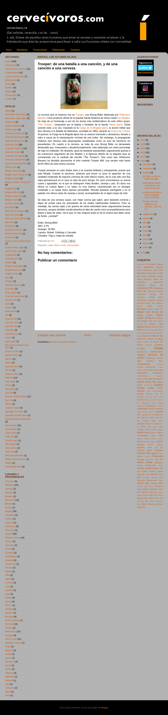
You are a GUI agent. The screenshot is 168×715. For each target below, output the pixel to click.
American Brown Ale (14, 141)
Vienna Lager (11, 440)
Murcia (8, 601)
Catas (50, 245)
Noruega (9, 616)
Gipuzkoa (9, 545)
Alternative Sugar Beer (16, 118)
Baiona (139, 306)
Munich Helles (11, 355)
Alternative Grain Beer (15, 114)
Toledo (8, 669)
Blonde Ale (10, 226)
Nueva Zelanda (12, 620)
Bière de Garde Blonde (16, 218)
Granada (9, 553)
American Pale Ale (14, 148)
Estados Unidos (12, 537)
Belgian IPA (10, 188)
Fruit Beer (9, 289)
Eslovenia (9, 530)
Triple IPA (9, 436)
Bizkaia (8, 504)
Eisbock (9, 262)
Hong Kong (10, 564)
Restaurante (150, 465)
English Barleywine (14, 266)
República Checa (13, 643)
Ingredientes (146, 415)
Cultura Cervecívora (14, 76)
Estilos (8, 84)
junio (145, 227)
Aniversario (142, 300)
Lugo (7, 594)
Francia (8, 541)
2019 (143, 148)
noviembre (148, 168)
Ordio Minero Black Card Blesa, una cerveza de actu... (151, 185)
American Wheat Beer (15, 159)
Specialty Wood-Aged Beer (18, 419)
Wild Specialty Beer (14, 455)
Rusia (8, 646)
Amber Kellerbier (13, 126)
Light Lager (10, 341)
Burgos (8, 507)
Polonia (8, 628)
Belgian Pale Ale (13, 192)
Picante (160, 453)
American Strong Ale (14, 156)
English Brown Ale (13, 270)
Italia (7, 575)
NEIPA (8, 362)
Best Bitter (10, 207)
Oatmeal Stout (12, 366)
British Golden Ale (13, 233)
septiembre (148, 214)
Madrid (8, 598)
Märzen (8, 359)
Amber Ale (10, 122)
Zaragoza (9, 688)
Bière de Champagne (15, 211)
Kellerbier (9, 330)
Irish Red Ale (11, 326)
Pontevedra (10, 631)
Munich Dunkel (12, 351)
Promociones (40, 50)
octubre (147, 172)
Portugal (9, 635)
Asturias (9, 492)
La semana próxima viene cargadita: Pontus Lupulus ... (152, 195)
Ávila (7, 695)
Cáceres (9, 522)
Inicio (8, 50)
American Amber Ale (14, 133)
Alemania (9, 485)
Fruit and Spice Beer (14, 296)
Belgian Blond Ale (13, 171)
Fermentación (158, 391)
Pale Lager (10, 381)
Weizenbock (11, 448)
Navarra (9, 613)
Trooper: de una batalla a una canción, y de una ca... (151, 205)
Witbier (8, 463)
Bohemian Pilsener (14, 230)
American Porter (12, 152)
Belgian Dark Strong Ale (16, 175)
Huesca (8, 567)
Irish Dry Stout (12, 322)
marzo (146, 239)
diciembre (148, 164)
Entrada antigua (119, 335)
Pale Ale (9, 378)
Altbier (8, 111)
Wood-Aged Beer (13, 467)
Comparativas (11, 72)
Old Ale (8, 370)
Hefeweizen (10, 311)
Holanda (9, 560)
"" (45, 124)
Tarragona (10, 661)
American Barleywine (15, 137)
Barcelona (10, 500)
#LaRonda (141, 264)
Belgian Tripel (11, 200)
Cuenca (9, 519)
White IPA (9, 451)
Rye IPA (9, 400)
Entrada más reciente (52, 335)
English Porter (11, 274)
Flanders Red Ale (13, 285)
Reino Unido (60, 245)
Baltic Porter (11, 167)
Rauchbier (10, 389)
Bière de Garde (12, 215)
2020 (143, 144)
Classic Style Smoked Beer (18, 241)
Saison (8, 404)
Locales (9, 99)
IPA (6, 315)
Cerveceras (10, 65)
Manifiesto (22, 50)
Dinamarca (10, 526)
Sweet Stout (11, 433)
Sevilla (8, 654)
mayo (146, 231)
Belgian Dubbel (12, 178)
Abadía (160, 264)
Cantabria (9, 515)
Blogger (104, 707)
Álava (7, 692)
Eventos (9, 87)
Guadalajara (11, 556)
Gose (7, 304)
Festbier (9, 281)
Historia (8, 91)
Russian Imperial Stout (16, 396)
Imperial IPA (11, 319)
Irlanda (8, 571)
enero (146, 247)
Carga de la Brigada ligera (94, 128)
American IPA (11, 144)
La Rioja (9, 582)
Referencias (58, 50)
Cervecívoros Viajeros (15, 69)
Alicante (9, 489)
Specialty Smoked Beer (16, 415)
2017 (143, 157)
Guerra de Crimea (120, 131)
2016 (143, 161)
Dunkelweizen (11, 258)
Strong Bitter (73, 245)
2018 (143, 152)
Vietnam (9, 680)
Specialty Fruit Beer (14, 411)
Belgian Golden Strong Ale (17, 182)
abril (145, 235)
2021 (143, 140)
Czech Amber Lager (14, 247)
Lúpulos (160, 430)
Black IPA (9, 222)
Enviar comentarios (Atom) (63, 342)
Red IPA (9, 393)
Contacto (75, 50)
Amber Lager (11, 129)
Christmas (150, 358)
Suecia (8, 658)
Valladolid (9, 676)
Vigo (7, 684)
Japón (8, 579)
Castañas (141, 348)
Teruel (8, 665)
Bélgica (8, 511)
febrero (146, 243)
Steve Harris (115, 124)
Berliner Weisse (12, 203)
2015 (143, 252)
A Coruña (9, 481)
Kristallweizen (11, 334)
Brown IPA (10, 237)
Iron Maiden (123, 118)
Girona (8, 549)
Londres (9, 590)
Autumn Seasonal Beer (16, 163)
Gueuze (9, 307)
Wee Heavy (10, 444)
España (8, 534)
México (8, 605)
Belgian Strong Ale (14, 196)
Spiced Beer (11, 425)
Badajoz (9, 496)
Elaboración (10, 80)
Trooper (79, 114)
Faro (7, 277)
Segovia (9, 650)
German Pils (11, 300)
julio (145, 222)
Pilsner (8, 385)
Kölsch (8, 337)
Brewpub (159, 339)
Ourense (9, 624)
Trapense (153, 489)
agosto (146, 218)
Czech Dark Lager (13, 251)
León (7, 586)
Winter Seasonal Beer (15, 459)
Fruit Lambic (11, 292)
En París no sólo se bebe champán (151, 177)
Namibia (9, 609)
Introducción (11, 95)
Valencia (9, 673)
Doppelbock (10, 255)
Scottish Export (12, 408)
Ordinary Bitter (12, 374)
